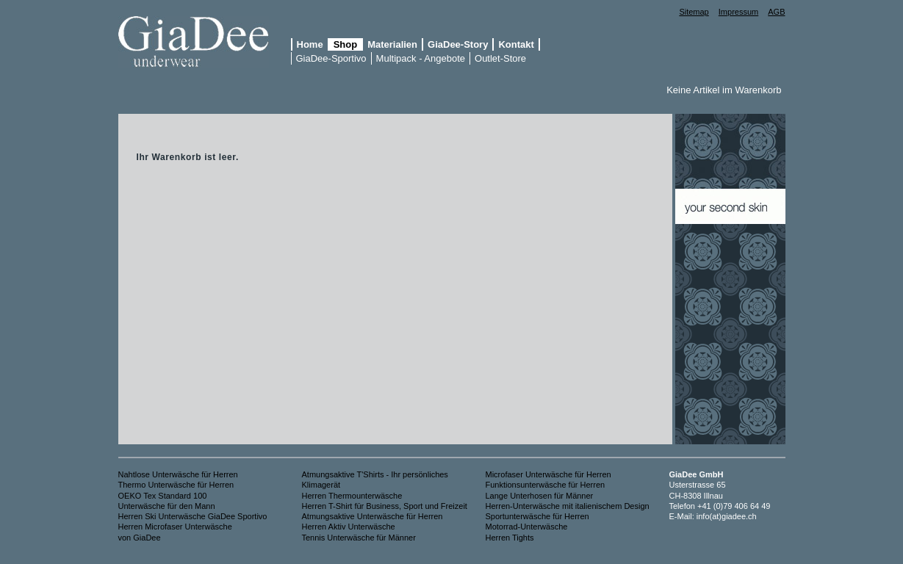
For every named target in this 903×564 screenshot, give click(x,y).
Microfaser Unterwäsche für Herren (548, 474)
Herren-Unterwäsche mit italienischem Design (568, 506)
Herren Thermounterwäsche (353, 495)
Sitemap (693, 11)
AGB (776, 11)
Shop (346, 44)
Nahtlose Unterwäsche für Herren (178, 474)
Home (310, 44)
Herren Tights (510, 537)
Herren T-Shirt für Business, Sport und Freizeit (384, 506)
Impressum (738, 11)
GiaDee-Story (458, 44)
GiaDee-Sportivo (331, 58)
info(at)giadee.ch (727, 516)
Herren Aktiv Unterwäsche (348, 526)
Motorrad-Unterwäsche (527, 526)
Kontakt (515, 44)
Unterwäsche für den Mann (166, 506)
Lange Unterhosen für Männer (540, 495)
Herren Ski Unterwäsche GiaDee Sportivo (192, 516)
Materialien (392, 44)
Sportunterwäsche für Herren (537, 516)
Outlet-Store (500, 58)
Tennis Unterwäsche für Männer (359, 537)
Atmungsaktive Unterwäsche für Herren (372, 516)
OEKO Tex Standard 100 (162, 495)
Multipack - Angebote (420, 58)
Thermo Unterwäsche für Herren (176, 484)
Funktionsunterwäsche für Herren (545, 484)
